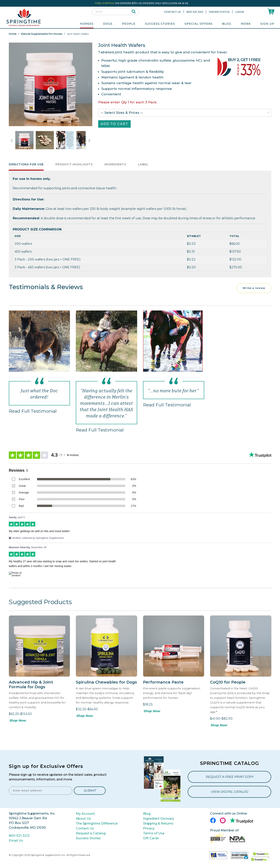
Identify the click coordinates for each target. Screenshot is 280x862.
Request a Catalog (91, 833)
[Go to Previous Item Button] (12, 141)
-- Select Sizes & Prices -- (122, 113)
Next (89, 84)
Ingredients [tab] (115, 164)
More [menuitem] (246, 23)
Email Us (16, 840)
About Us (83, 818)
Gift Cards (151, 838)
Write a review (254, 288)
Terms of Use (153, 833)
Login (239, 11)
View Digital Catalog (229, 792)
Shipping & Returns (158, 823)
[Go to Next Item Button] (89, 141)
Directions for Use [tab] (26, 164)
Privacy (149, 828)
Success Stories (160, 23)
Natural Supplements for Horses (41, 33)
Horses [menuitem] (86, 23)
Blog (226, 23)
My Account (85, 814)
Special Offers (199, 23)
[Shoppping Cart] (271, 11)
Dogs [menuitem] (107, 23)
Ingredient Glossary (158, 818)
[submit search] (134, 11)
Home (12, 33)
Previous (12, 84)
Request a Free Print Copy (229, 777)
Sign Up (267, 23)
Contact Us (172, 11)
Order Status (219, 11)
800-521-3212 (195, 11)
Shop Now (17, 720)
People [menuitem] (128, 23)
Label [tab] (143, 164)
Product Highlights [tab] (74, 164)
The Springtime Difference (97, 823)
